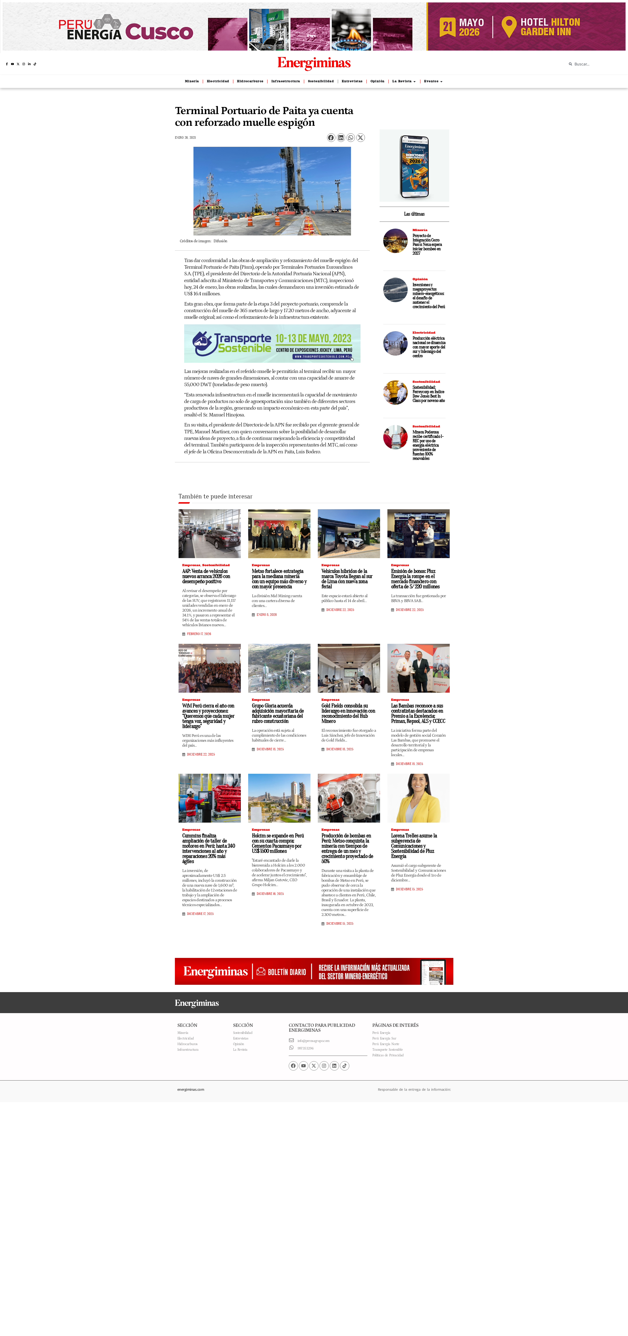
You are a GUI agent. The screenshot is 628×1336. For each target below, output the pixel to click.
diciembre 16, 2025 (270, 894)
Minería (420, 230)
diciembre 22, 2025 (340, 610)
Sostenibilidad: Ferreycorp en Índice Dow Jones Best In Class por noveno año (429, 394)
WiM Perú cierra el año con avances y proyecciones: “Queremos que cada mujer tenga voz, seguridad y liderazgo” (208, 716)
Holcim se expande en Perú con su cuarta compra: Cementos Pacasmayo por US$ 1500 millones (278, 843)
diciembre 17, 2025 (200, 914)
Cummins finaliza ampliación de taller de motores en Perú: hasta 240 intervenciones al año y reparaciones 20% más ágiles (208, 849)
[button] (331, 137)
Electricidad (424, 332)
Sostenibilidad (426, 381)
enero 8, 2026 (267, 614)
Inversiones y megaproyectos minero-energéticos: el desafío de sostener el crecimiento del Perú (429, 295)
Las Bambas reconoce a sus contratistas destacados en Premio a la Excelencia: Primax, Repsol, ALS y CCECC (418, 713)
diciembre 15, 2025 (339, 923)
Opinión (420, 279)
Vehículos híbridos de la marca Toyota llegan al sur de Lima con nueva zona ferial (347, 579)
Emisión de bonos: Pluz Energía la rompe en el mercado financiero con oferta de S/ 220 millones (415, 579)
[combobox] (594, 64)
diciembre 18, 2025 (270, 749)
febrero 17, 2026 (199, 634)
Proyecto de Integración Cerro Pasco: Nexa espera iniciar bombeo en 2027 (427, 244)
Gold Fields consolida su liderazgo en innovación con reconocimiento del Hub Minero (348, 713)
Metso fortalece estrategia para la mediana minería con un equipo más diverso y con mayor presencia (279, 579)
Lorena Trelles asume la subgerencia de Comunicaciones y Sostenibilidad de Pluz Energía (414, 846)
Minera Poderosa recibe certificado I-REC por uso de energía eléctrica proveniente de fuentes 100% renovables (428, 445)
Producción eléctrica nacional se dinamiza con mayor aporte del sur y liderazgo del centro (429, 347)
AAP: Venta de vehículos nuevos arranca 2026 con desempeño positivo (206, 576)
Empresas (191, 565)
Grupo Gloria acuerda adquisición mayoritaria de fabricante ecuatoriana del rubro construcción (278, 713)
